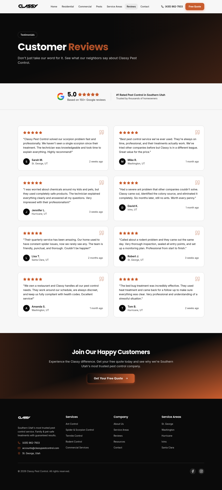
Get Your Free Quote (111, 378)
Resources (119, 441)
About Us (119, 423)
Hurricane (167, 435)
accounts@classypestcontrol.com (38, 448)
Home (54, 6)
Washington (168, 429)
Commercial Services (77, 447)
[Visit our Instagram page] (201, 471)
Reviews (131, 6)
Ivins (164, 441)
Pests (99, 6)
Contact (144, 6)
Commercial (85, 6)
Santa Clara (168, 447)
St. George (167, 423)
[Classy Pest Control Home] (28, 6)
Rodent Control (74, 441)
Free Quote (195, 6)
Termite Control (74, 435)
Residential (68, 6)
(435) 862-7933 (172, 6)
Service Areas (114, 6)
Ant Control (72, 423)
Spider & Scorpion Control (80, 429)
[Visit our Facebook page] (193, 471)
